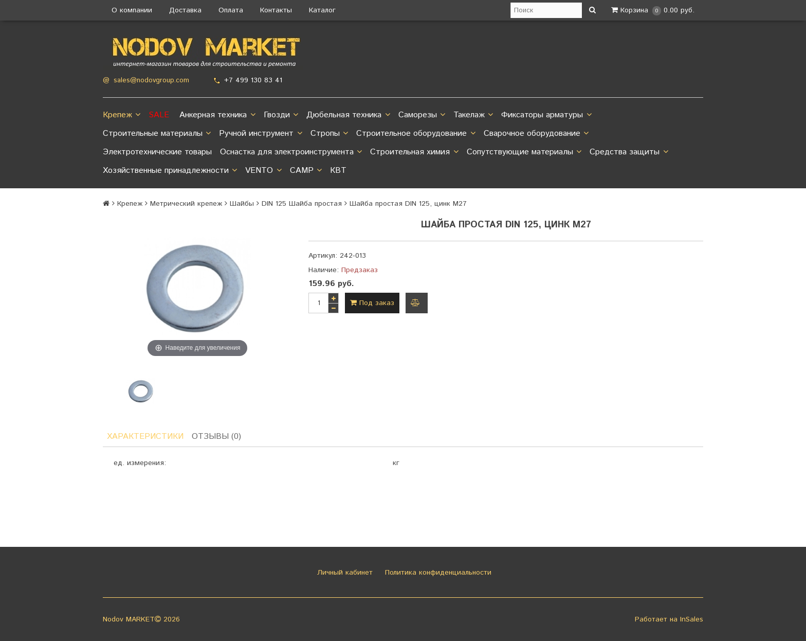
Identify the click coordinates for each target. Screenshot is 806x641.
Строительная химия (414, 152)
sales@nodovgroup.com (151, 80)
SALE (159, 115)
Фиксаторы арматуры (546, 115)
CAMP (306, 171)
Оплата (230, 10)
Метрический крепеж (186, 204)
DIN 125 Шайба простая (302, 204)
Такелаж (473, 115)
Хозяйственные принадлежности (170, 171)
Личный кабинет (344, 572)
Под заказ (372, 303)
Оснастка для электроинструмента (291, 152)
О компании (132, 10)
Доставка (185, 10)
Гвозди (281, 115)
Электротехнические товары (157, 152)
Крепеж (121, 115)
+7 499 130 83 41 (253, 80)
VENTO (263, 171)
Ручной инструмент (260, 133)
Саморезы (421, 115)
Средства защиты (629, 152)
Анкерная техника (217, 115)
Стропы (329, 133)
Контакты (276, 10)
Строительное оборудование (415, 133)
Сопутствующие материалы (524, 152)
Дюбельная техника (348, 115)
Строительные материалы (157, 133)
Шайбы (242, 204)
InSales (691, 619)
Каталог (322, 10)
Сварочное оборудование (536, 133)
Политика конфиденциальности (436, 572)
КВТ (338, 170)
